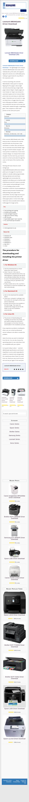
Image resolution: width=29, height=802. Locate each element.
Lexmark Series (14, 439)
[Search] (14, 414)
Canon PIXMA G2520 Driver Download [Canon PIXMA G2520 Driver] (14, 578)
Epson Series (14, 428)
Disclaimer (8, 781)
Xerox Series (14, 443)
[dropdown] (23, 10)
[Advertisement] (14, 59)
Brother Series (14, 431)
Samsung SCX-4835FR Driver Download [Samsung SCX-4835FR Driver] (14, 538)
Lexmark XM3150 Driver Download (12, 400)
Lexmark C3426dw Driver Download (20, 400)
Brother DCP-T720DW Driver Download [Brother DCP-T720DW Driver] (15, 646)
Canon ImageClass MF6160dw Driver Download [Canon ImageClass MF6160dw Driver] (14, 496)
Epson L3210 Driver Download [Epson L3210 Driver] (14, 615)
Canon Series (14, 424)
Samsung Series (14, 435)
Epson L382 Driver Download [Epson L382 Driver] (14, 558)
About (17, 780)
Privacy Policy (16, 781)
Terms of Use (24, 782)
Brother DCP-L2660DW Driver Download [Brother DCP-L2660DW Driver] (14, 517)
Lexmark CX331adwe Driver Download (5, 400)
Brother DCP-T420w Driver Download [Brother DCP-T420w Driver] (14, 677)
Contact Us (23, 780)
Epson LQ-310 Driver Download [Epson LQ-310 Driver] (14, 739)
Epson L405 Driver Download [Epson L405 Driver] (14, 708)
